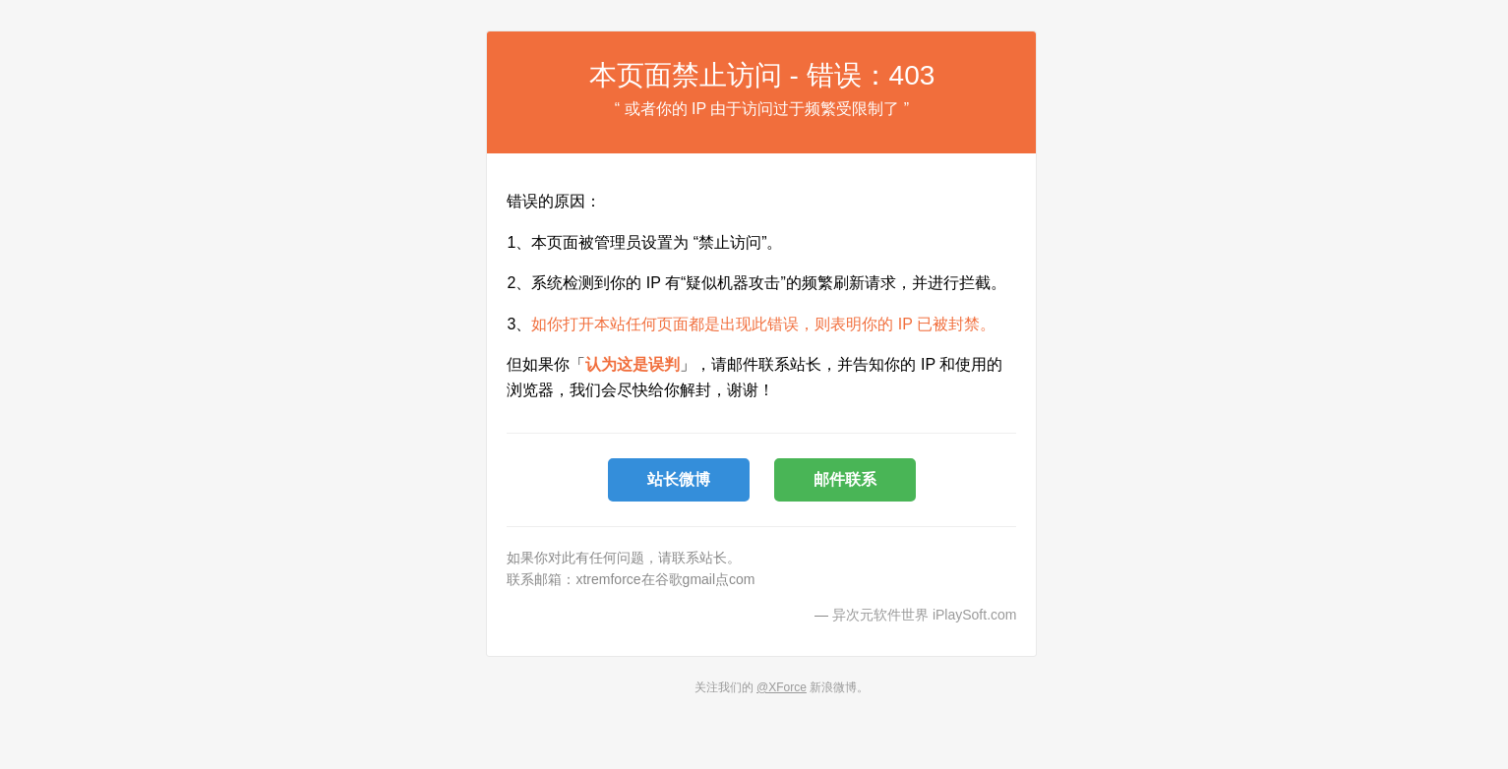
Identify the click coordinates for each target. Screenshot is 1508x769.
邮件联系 (845, 479)
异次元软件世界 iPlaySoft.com (924, 614)
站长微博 (678, 479)
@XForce (781, 687)
